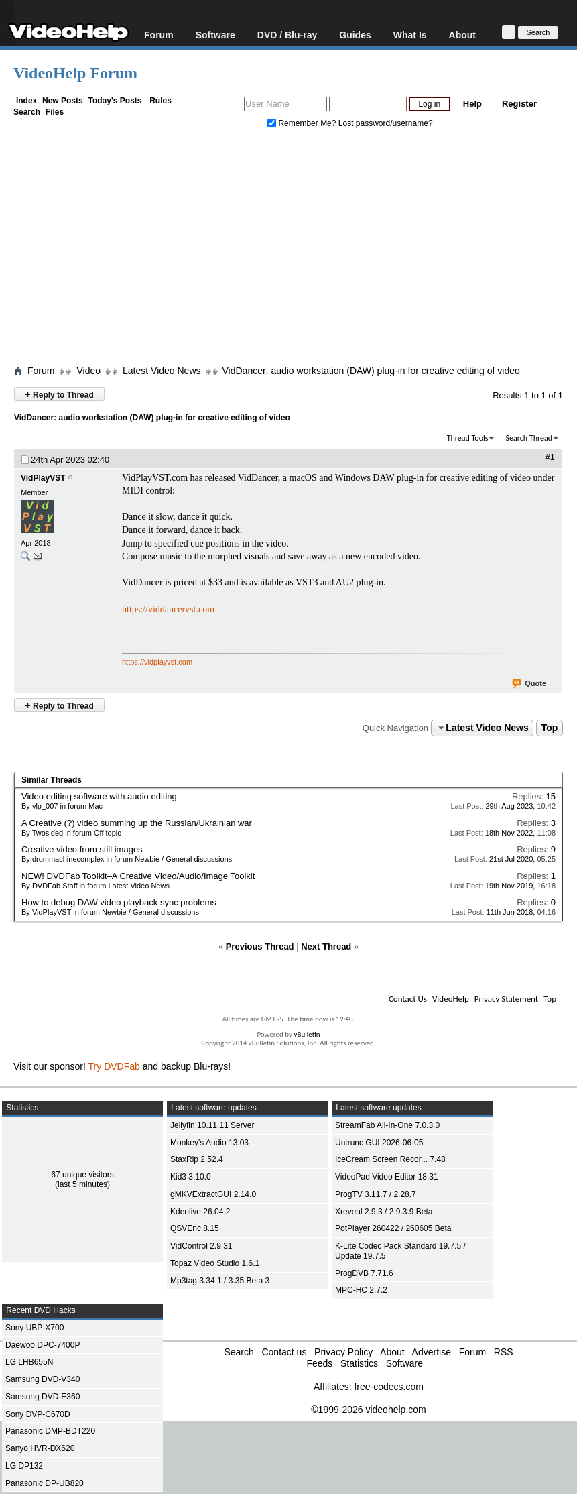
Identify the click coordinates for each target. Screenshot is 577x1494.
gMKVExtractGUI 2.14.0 (213, 1194)
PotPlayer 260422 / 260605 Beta (393, 1228)
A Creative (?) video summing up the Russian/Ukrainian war (136, 823)
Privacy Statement (506, 999)
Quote (529, 684)
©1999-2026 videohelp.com (368, 1409)
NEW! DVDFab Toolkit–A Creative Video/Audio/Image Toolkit (138, 876)
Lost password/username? (385, 123)
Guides (355, 34)
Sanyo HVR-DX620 (39, 1448)
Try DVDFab (114, 1066)
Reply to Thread (59, 394)
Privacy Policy (343, 1351)
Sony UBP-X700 (34, 1327)
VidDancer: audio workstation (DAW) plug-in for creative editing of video (371, 370)
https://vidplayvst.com (157, 661)
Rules (160, 100)
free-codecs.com (388, 1386)
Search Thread (528, 438)
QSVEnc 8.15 (194, 1228)
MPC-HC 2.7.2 (361, 1290)
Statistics (359, 1363)
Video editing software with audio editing (99, 796)
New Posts (62, 100)
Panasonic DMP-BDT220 (50, 1431)
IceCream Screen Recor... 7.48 (390, 1159)
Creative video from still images (82, 849)
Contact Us (408, 999)
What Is (410, 34)
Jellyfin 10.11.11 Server (212, 1125)
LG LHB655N (29, 1362)
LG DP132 (24, 1466)
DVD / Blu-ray (287, 34)
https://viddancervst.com (168, 609)
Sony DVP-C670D (37, 1414)
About (462, 34)
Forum (159, 34)
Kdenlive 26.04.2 (200, 1211)
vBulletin (307, 1034)
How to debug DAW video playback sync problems (118, 902)
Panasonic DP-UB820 (44, 1483)
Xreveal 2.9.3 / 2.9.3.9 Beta (383, 1211)
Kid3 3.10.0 (190, 1177)
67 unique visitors (82, 1175)
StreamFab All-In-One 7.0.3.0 (387, 1125)
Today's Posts (114, 100)
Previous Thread (260, 946)
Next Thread (326, 946)
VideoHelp (450, 999)
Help (472, 104)
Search (26, 112)
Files (55, 112)
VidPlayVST (43, 478)
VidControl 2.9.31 (201, 1246)
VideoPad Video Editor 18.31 (386, 1177)
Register (519, 104)
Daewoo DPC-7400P (42, 1345)
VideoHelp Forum (75, 73)
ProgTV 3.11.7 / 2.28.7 (375, 1194)
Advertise (431, 1351)
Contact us (283, 1351)
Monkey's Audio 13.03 (209, 1142)
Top (549, 727)
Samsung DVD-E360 (42, 1396)
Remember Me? (302, 123)
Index (26, 100)
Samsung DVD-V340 (42, 1379)
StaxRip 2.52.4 (196, 1159)
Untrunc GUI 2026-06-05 (379, 1142)
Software (215, 34)
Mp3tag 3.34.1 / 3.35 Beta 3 (219, 1280)
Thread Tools (468, 438)
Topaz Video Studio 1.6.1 (214, 1263)
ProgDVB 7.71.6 (364, 1273)
